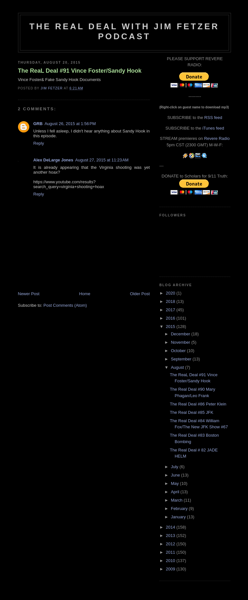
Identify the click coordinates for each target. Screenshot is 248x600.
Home (84, 293)
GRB (38, 123)
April (175, 491)
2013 (171, 535)
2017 (171, 309)
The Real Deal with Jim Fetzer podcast (124, 31)
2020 (171, 293)
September (181, 359)
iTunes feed (213, 128)
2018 (171, 301)
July (175, 466)
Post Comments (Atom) (65, 305)
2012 (171, 543)
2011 (171, 552)
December (181, 334)
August (178, 367)
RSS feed (213, 117)
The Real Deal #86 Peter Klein (198, 404)
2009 (171, 569)
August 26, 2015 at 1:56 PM (70, 123)
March (177, 500)
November (181, 342)
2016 (171, 318)
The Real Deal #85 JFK (191, 412)
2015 (171, 326)
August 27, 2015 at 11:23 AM (102, 160)
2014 (171, 527)
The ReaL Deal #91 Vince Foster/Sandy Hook (80, 71)
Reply (38, 143)
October (179, 350)
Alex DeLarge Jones (53, 160)
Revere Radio (217, 138)
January (179, 516)
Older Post (140, 293)
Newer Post (29, 293)
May (175, 483)
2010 (171, 560)
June (176, 475)
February (180, 508)
